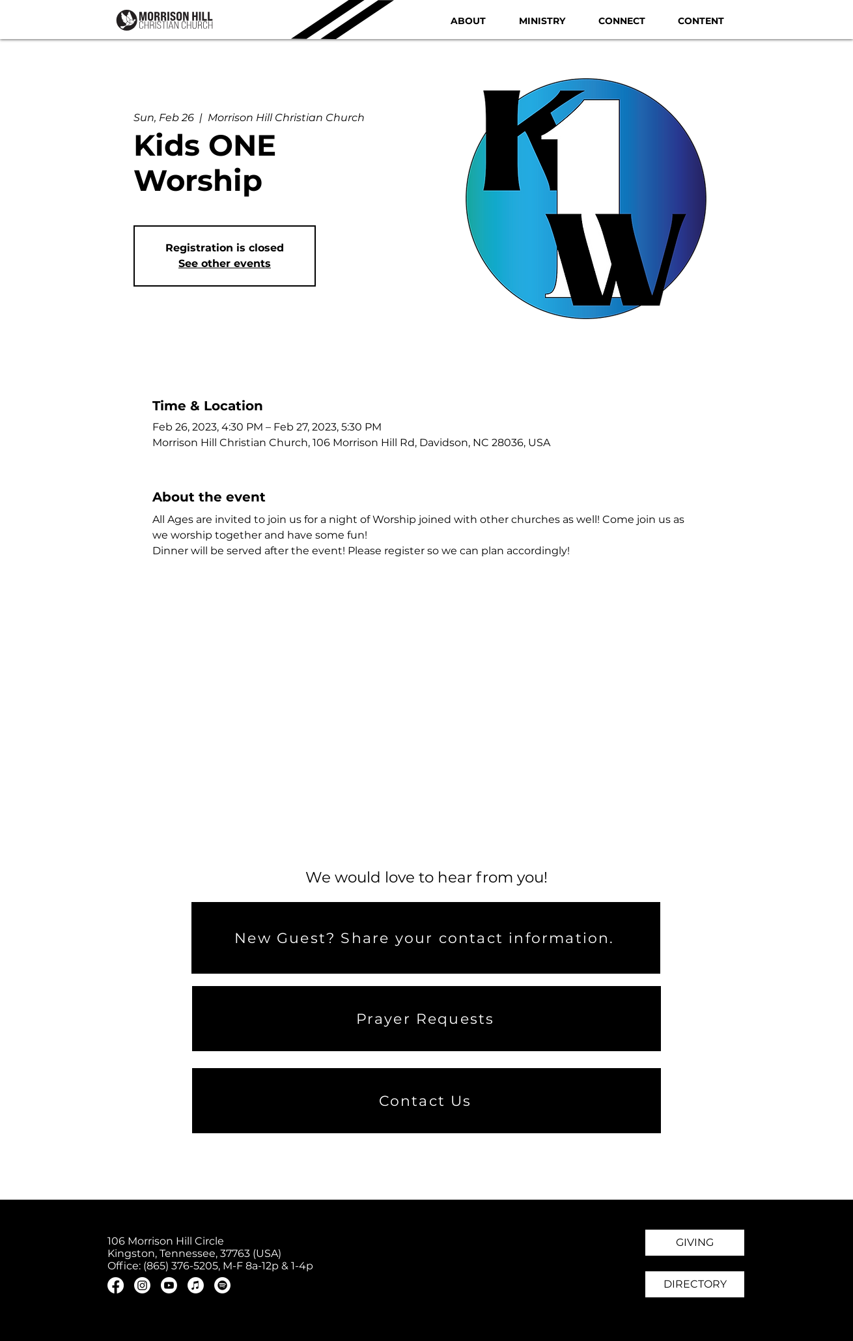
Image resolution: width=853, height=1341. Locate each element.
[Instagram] (142, 1285)
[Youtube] (169, 1285)
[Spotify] (222, 1285)
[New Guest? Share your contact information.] (425, 938)
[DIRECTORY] (694, 1284)
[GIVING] (694, 1243)
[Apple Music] (196, 1285)
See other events (224, 263)
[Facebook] (115, 1285)
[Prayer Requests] (426, 1018)
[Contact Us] (426, 1100)
